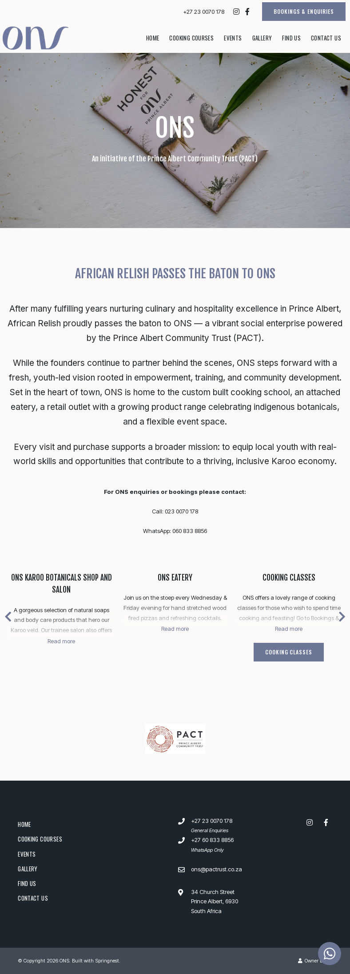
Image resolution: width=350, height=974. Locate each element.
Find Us (291, 37)
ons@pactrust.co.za (216, 869)
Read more (61, 641)
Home (152, 37)
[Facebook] (247, 11)
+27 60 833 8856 (212, 839)
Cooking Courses (191, 37)
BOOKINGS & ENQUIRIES (304, 11)
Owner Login (315, 961)
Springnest (107, 961)
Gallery (262, 37)
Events (233, 37)
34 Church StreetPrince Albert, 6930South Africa (214, 901)
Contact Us (326, 37)
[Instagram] (236, 11)
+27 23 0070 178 (203, 12)
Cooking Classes (288, 577)
